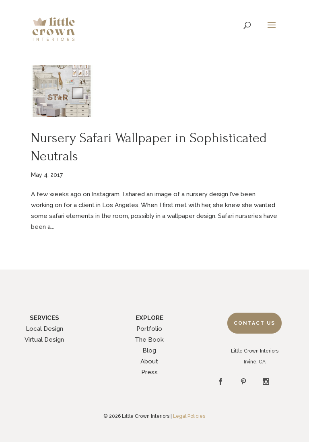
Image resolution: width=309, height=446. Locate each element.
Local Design (44, 328)
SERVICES (44, 318)
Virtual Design (44, 339)
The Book (149, 339)
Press (149, 372)
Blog (149, 350)
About (149, 361)
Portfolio (149, 328)
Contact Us (254, 323)
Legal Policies (189, 416)
